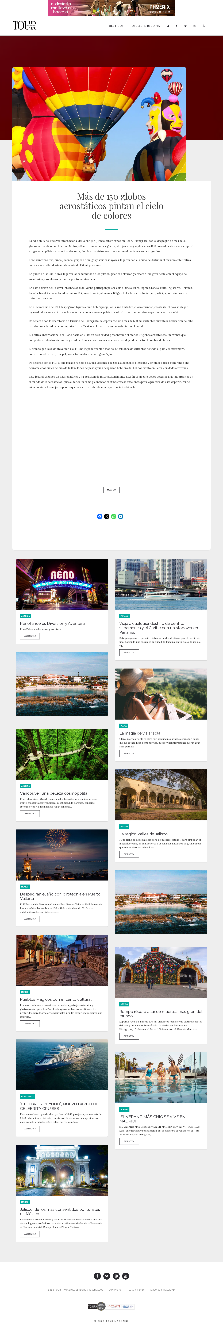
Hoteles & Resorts (144, 26)
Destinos (116, 26)
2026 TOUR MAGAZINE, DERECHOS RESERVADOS (75, 1290)
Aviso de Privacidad (163, 1290)
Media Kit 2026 (136, 1290)
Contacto (115, 1290)
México (111, 489)
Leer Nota (30, 637)
